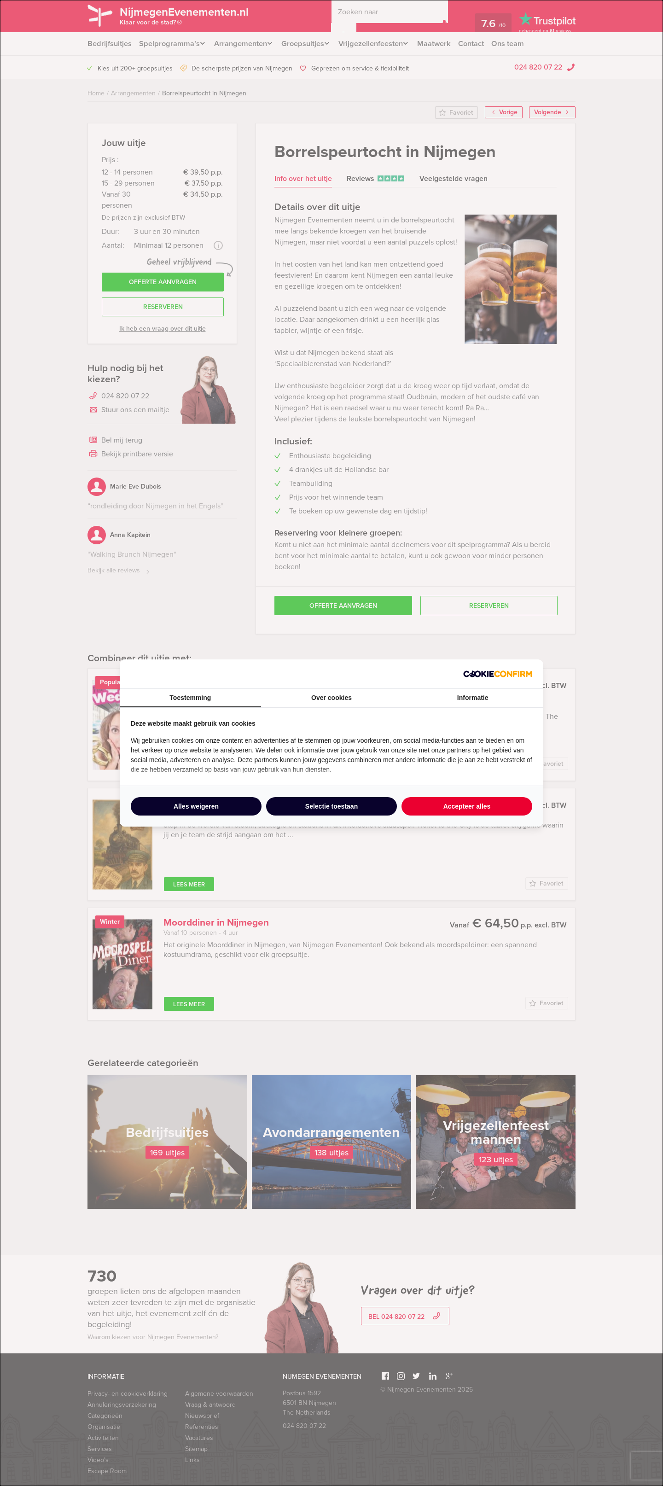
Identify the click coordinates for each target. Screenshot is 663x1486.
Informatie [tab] (473, 697)
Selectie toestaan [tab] (331, 806)
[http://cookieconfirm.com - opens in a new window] (497, 673)
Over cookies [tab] (331, 697)
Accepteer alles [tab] (467, 806)
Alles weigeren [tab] (196, 806)
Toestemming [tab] (190, 697)
